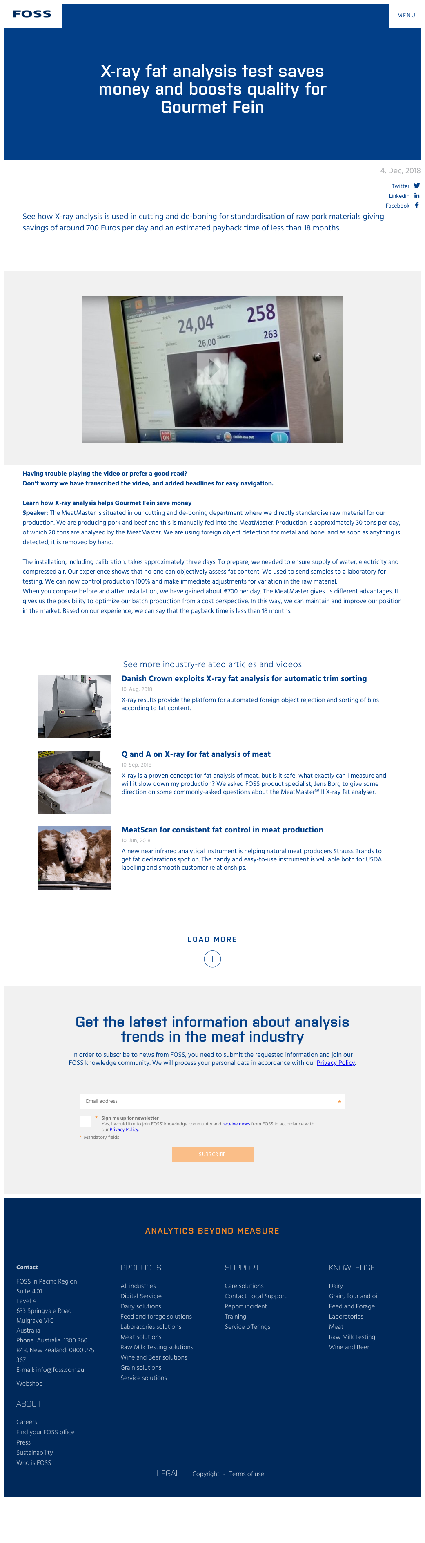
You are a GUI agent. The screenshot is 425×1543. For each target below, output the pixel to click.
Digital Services (141, 1296)
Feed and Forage (352, 1306)
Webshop (29, 1384)
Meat (336, 1327)
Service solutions (143, 1378)
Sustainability (34, 1453)
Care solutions (244, 1286)
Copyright (206, 1474)
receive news (236, 1124)
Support (242, 1267)
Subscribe (212, 1154)
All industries (138, 1286)
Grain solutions (140, 1368)
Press (23, 1443)
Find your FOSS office (45, 1432)
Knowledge (352, 1267)
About (29, 1403)
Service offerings (247, 1327)
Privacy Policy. (124, 1130)
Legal (168, 1473)
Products (140, 1267)
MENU (406, 15)
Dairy (336, 1286)
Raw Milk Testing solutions (156, 1347)
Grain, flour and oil (354, 1296)
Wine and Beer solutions (153, 1358)
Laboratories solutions (150, 1327)
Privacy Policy (336, 1063)
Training (236, 1317)
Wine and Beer (349, 1347)
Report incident (246, 1306)
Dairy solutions (140, 1306)
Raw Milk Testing (352, 1337)
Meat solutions (140, 1337)
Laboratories (346, 1317)
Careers (26, 1422)
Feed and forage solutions (156, 1317)
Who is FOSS (33, 1463)
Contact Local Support (256, 1296)
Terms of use (246, 1474)
